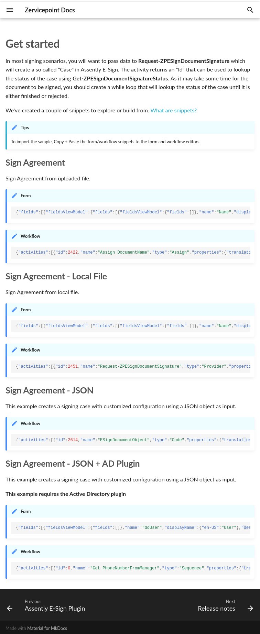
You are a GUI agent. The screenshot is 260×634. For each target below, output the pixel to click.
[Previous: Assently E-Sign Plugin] (47, 604)
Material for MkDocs (47, 628)
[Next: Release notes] (224, 604)
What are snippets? (173, 110)
